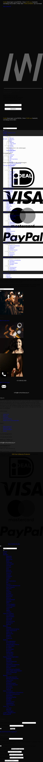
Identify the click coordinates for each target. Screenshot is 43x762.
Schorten (11, 252)
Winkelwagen (7, 429)
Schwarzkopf (12, 176)
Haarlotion (12, 247)
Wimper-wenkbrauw (11, 210)
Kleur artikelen (10, 234)
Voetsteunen (13, 267)
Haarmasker (9, 191)
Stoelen (8, 266)
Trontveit (11, 182)
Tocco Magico (13, 180)
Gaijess (8, 153)
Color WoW (12, 143)
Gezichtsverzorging (12, 629)
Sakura (11, 174)
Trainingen (9, 277)
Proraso (8, 170)
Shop (5, 133)
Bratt (8, 561)
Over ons (6, 273)
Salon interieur (8, 257)
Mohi (10, 167)
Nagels (8, 207)
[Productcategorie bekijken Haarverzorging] (21, 368)
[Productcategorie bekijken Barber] (21, 306)
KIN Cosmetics (13, 159)
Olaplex (11, 169)
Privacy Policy (7, 419)
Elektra (5, 212)
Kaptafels (11, 261)
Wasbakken (12, 268)
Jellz (10, 157)
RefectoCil (12, 171)
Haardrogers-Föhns (14, 215)
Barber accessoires (14, 245)
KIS (10, 160)
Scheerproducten (11, 251)
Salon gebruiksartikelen (12, 239)
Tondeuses (12, 223)
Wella (10, 185)
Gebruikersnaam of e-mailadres (11, 723)
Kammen (8, 232)
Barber (5, 242)
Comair (8, 565)
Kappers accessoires (12, 664)
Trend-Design (13, 181)
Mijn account (7, 426)
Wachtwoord (4, 725)
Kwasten (11, 248)
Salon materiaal (11, 672)
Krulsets (11, 218)
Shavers (8, 221)
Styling (8, 198)
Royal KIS (12, 173)
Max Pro (11, 166)
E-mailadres (4, 738)
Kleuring (8, 193)
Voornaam (4, 751)
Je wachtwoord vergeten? (8, 731)
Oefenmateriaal (10, 237)
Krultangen (12, 219)
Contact (8, 274)
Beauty (5, 200)
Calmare (9, 562)
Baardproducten (10, 244)
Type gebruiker (5, 749)
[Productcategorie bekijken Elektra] (21, 353)
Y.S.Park (11, 187)
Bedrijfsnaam (5, 757)
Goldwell (11, 155)
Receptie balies (13, 263)
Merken (5, 135)
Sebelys (11, 177)
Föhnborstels (10, 643)
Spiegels (11, 264)
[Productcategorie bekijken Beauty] (21, 337)
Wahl (10, 184)
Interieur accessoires (15, 260)
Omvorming (9, 196)
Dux (10, 148)
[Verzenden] (3, 550)
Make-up (8, 205)
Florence (11, 150)
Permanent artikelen (12, 238)
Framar (11, 152)
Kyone (11, 162)
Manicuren (9, 206)
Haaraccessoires (10, 231)
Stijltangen (12, 222)
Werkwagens (13, 270)
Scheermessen (13, 250)
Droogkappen (10, 214)
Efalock (11, 149)
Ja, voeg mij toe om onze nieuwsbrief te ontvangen (18, 746)
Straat (2, 760)
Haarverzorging (8, 188)
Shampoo (9, 197)
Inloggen (13, 728)
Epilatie (8, 202)
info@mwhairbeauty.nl (21, 392)
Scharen (8, 241)
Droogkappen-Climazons (13, 259)
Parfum (8, 637)
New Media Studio (14, 544)
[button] (7, 6)
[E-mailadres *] (13, 105)
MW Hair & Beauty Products (21, 454)
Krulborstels (12, 216)
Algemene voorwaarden (11, 420)
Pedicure (8, 209)
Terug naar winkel (9, 165)
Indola (11, 156)
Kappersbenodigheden (11, 227)
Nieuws (8, 276)
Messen (8, 235)
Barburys (11, 139)
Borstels (8, 230)
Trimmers (12, 225)
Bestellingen (7, 428)
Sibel (10, 178)
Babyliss (8, 136)
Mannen (8, 194)
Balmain (11, 138)
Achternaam (4, 754)
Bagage (8, 228)
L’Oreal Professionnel (15, 163)
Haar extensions (10, 203)
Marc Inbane (12, 164)
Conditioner (9, 190)
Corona (11, 146)
